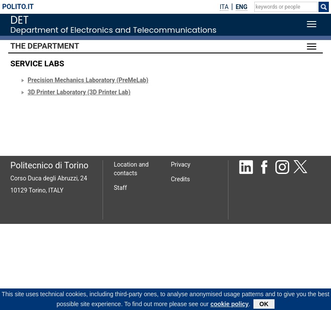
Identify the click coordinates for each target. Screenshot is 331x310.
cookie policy (229, 305)
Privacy (180, 164)
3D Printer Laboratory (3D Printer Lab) (79, 92)
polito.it (18, 7)
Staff (120, 187)
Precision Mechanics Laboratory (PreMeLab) (88, 80)
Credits (180, 179)
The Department (44, 46)
